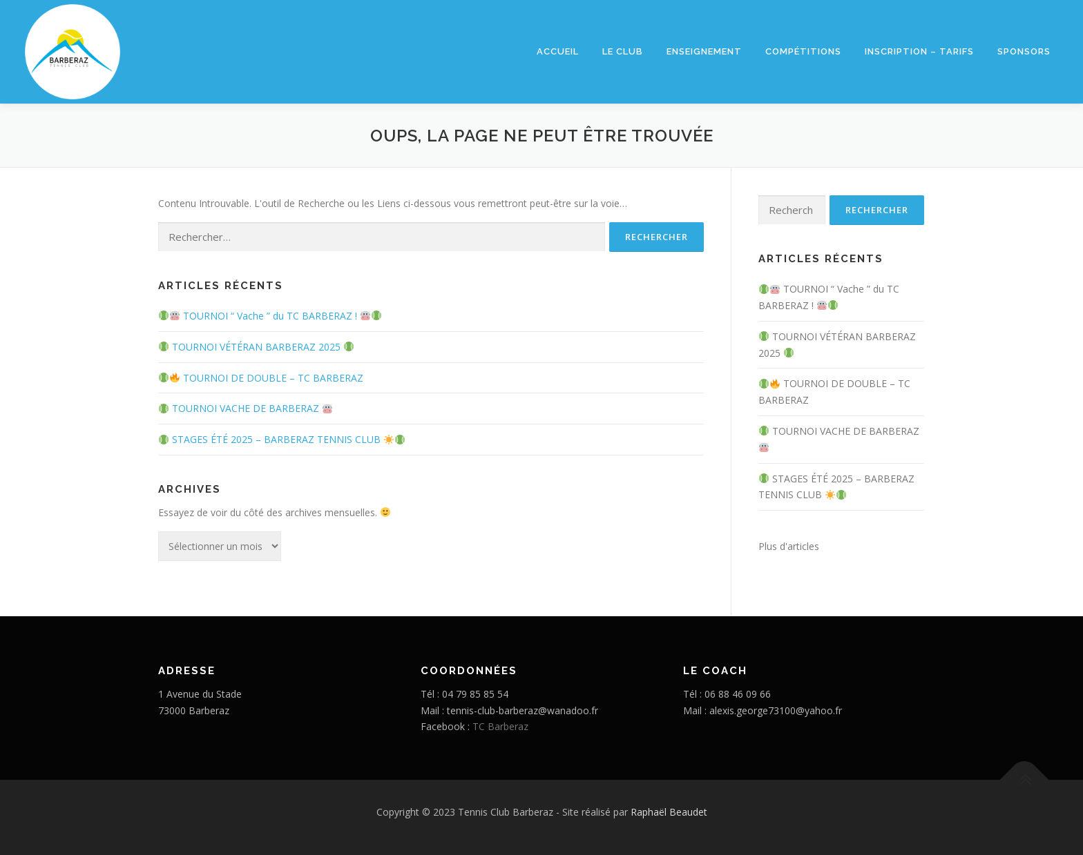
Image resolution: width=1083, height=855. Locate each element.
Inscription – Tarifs (919, 51)
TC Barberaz (500, 726)
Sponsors (1024, 51)
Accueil (558, 51)
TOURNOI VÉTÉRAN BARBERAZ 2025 (256, 346)
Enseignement (704, 51)
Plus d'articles (788, 546)
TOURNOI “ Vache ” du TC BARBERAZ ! (270, 315)
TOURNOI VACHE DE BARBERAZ (245, 408)
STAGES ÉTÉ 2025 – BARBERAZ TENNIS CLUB (282, 439)
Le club (622, 51)
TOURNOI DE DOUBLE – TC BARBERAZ (261, 377)
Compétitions (803, 51)
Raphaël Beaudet (669, 811)
